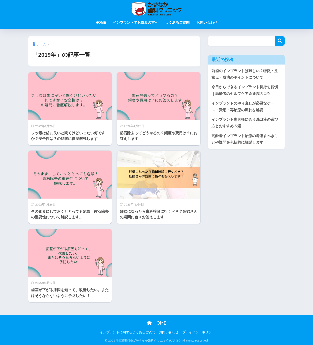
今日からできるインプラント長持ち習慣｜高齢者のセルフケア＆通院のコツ (244, 90)
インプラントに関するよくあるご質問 (127, 332)
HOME (101, 22)
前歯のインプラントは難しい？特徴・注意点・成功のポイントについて (244, 74)
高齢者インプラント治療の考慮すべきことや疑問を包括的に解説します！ (244, 139)
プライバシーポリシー (198, 332)
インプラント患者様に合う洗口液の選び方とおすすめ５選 (244, 123)
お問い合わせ (206, 22)
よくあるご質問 (177, 22)
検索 (280, 41)
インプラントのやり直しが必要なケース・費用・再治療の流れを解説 (242, 106)
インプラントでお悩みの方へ (135, 22)
